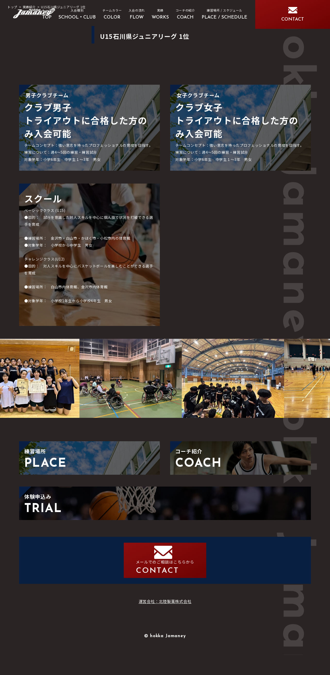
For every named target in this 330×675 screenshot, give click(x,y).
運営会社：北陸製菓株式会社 (165, 621)
